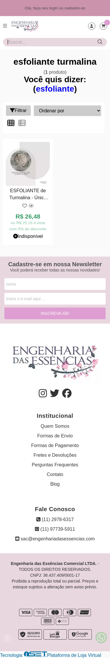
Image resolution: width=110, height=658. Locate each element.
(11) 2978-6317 (55, 519)
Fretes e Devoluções (55, 455)
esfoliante (55, 88)
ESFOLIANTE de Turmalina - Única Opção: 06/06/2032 (28, 195)
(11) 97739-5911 (55, 529)
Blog (55, 484)
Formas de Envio (55, 435)
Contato (55, 474)
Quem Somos (55, 426)
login (54, 8)
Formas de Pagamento (55, 445)
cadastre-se (75, 8)
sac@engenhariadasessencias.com (55, 538)
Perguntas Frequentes (55, 464)
